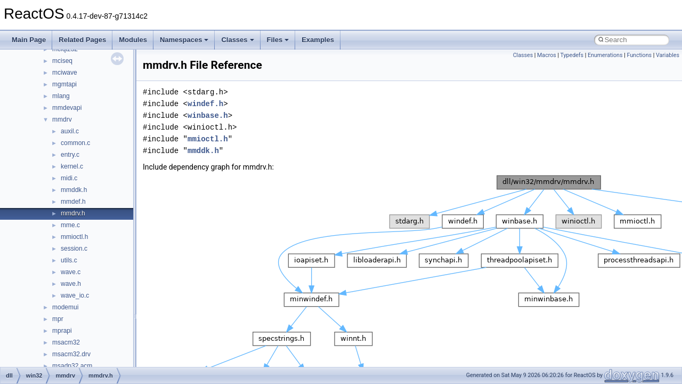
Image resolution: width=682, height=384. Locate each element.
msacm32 (66, 342)
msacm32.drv (71, 354)
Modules (133, 40)
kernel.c (72, 166)
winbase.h (208, 115)
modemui (65, 307)
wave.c (70, 272)
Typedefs (572, 55)
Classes (237, 40)
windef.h (205, 104)
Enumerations (605, 55)
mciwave (64, 72)
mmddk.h (74, 190)
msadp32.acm (72, 366)
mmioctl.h (74, 237)
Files (278, 40)
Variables (667, 55)
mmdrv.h (73, 213)
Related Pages (82, 40)
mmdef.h (73, 201)
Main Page (29, 40)
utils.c (69, 260)
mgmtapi (64, 84)
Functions (639, 55)
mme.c (70, 225)
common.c (75, 143)
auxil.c (70, 131)
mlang (61, 96)
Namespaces (184, 40)
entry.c (70, 154)
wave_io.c (75, 295)
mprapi (62, 330)
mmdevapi (67, 107)
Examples (318, 40)
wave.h (71, 283)
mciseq (62, 61)
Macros (546, 55)
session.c (74, 248)
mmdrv (62, 119)
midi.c (69, 178)
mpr (57, 319)
